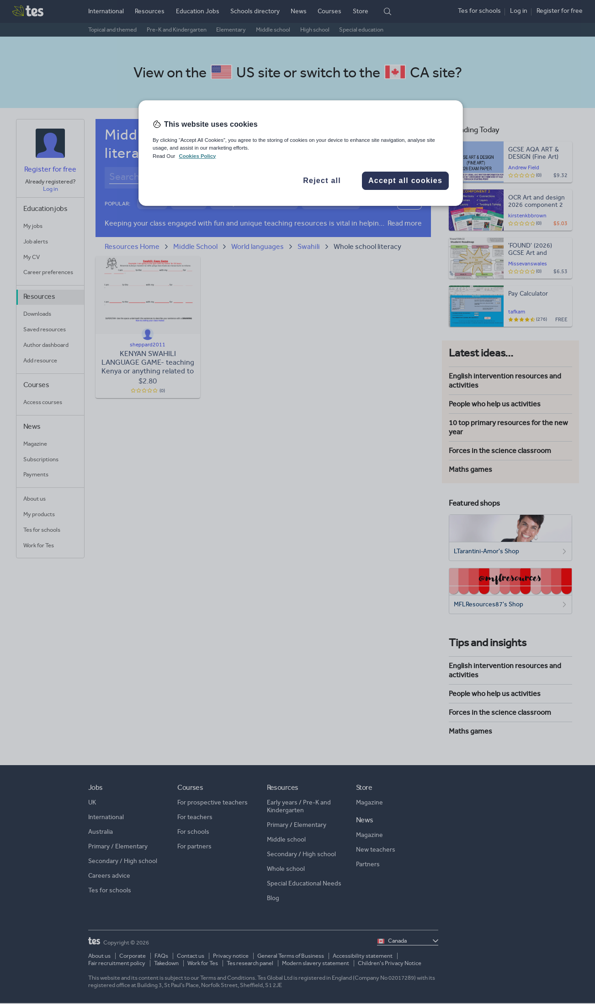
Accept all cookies (405, 180)
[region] (300, 152)
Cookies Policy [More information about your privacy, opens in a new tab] (197, 156)
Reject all (322, 180)
